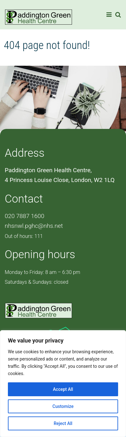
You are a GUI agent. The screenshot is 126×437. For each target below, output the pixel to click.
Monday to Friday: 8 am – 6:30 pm (42, 272)
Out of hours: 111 (24, 236)
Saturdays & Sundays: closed (36, 282)
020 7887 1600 (24, 216)
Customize (63, 406)
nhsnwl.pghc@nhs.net (34, 225)
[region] (63, 383)
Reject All (63, 423)
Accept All (63, 389)
